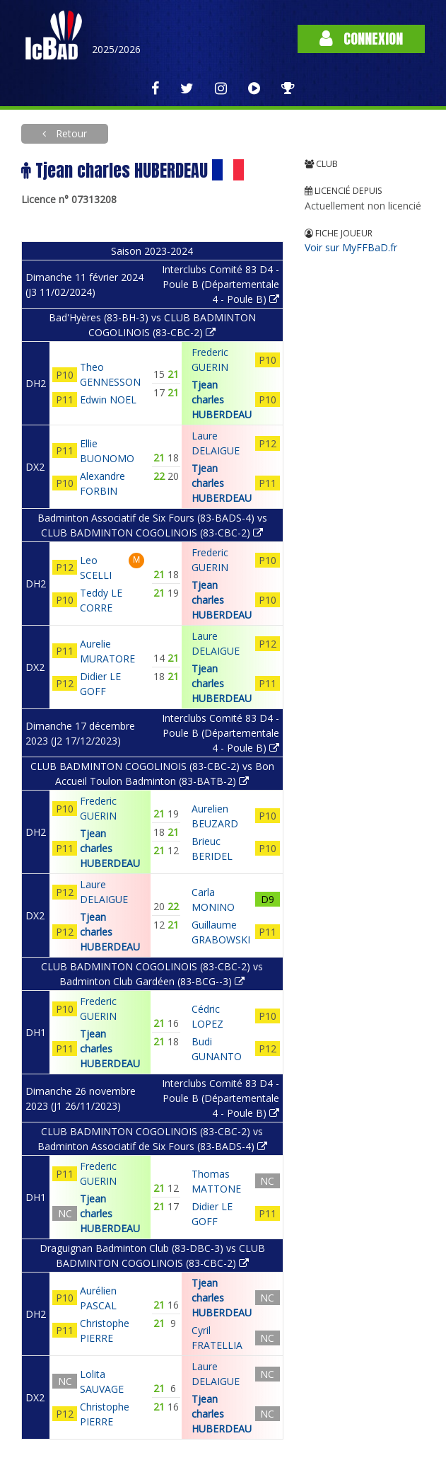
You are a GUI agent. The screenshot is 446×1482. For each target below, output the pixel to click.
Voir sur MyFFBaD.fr (351, 247)
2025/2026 (116, 49)
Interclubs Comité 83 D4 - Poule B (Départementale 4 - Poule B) (220, 284)
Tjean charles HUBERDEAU (222, 399)
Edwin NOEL (108, 399)
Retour (70, 133)
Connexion (361, 39)
